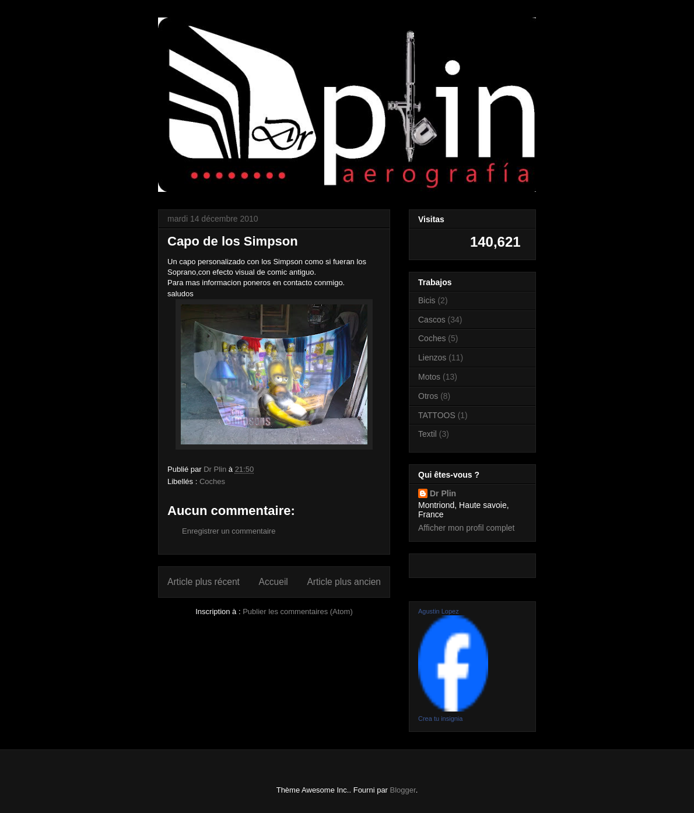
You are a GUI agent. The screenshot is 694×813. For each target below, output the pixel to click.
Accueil (273, 582)
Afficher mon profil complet (466, 527)
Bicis (427, 300)
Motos (429, 376)
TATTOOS (436, 415)
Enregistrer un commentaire (228, 531)
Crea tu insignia (440, 718)
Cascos (432, 319)
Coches (212, 481)
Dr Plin (443, 493)
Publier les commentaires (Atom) (298, 611)
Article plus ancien (344, 582)
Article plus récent (203, 582)
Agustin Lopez (438, 611)
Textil (427, 434)
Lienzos (432, 357)
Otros (428, 396)
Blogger (403, 790)
